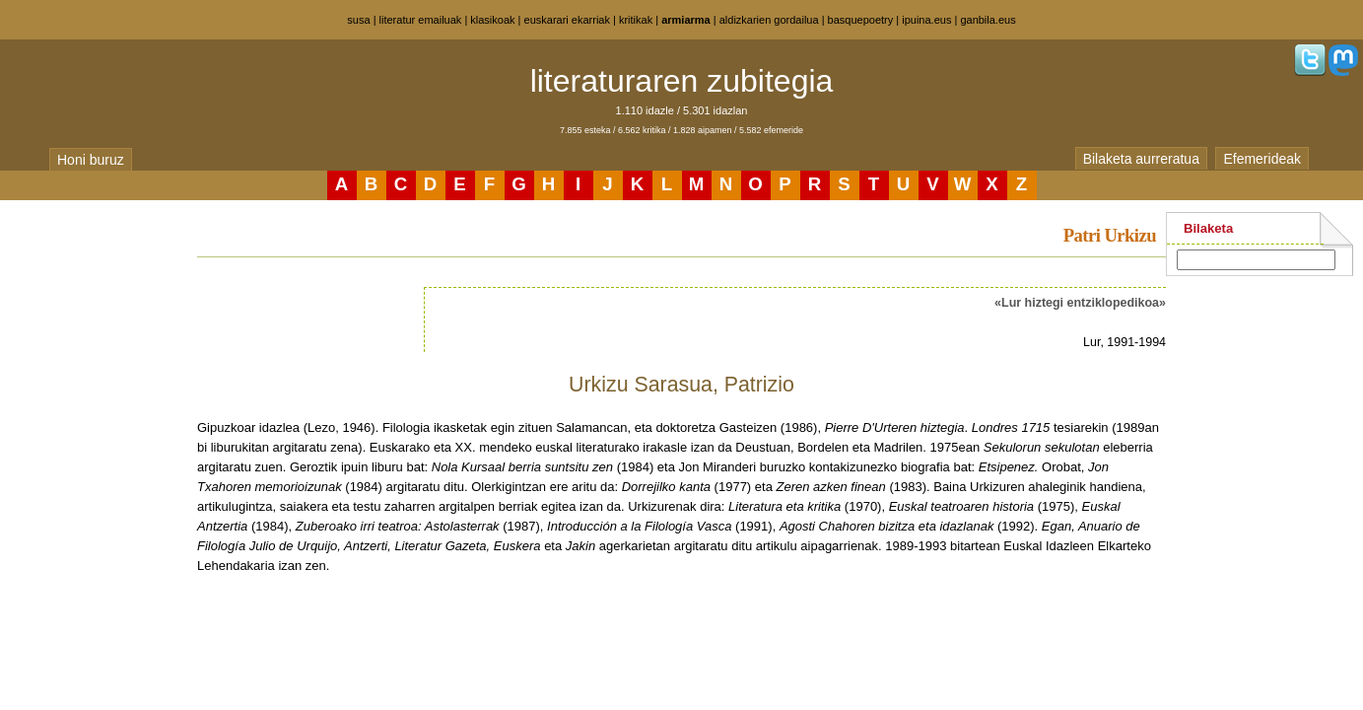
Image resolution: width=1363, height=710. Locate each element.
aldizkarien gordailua (769, 20)
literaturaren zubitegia (682, 81)
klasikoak (492, 20)
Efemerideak (1262, 159)
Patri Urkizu (1109, 235)
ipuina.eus (926, 20)
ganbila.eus (987, 20)
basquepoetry (861, 20)
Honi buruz (90, 160)
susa (358, 20)
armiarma (686, 20)
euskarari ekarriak (567, 20)
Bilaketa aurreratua (1141, 159)
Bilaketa (1208, 228)
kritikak (635, 20)
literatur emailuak (420, 20)
